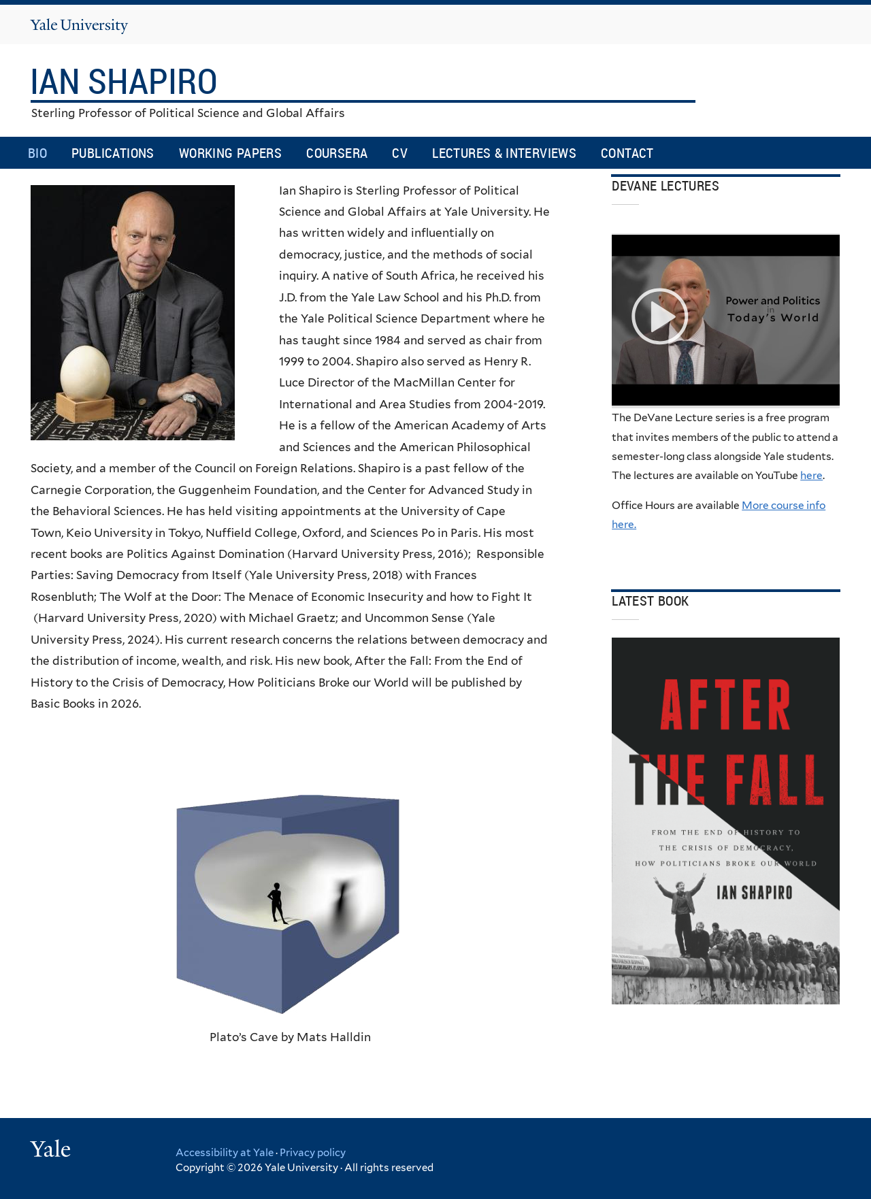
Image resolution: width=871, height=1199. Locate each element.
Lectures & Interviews (504, 153)
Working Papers (230, 153)
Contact (627, 153)
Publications (112, 153)
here (811, 475)
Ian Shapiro (127, 80)
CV (400, 153)
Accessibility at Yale (225, 1153)
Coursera (336, 153)
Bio (37, 153)
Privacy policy (313, 1153)
